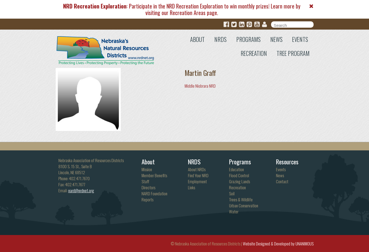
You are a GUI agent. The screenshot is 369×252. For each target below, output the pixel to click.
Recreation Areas (187, 12)
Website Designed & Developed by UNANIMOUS (278, 243)
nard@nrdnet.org (81, 190)
